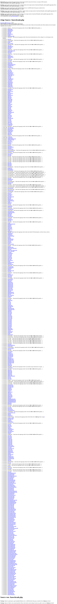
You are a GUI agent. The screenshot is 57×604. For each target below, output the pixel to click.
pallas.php (9, 291)
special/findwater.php (11, 552)
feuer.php (9, 108)
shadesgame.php (10, 358)
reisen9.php (10, 326)
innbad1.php (10, 226)
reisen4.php (10, 321)
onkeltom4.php (10, 286)
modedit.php (10, 213)
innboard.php (10, 228)
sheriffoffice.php (10, 359)
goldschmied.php (11, 151)
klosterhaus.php (10, 264)
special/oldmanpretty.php (12, 563)
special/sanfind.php (11, 493)
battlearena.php (10, 118)
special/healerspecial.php (12, 582)
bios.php (9, 55)
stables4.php (10, 372)
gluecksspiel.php (11, 147)
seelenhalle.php (10, 355)
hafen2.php (10, 164)
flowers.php (10, 116)
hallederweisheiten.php (12, 138)
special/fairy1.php (11, 536)
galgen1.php (10, 134)
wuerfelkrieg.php (11, 457)
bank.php (9, 105)
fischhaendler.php (11, 112)
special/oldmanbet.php (12, 561)
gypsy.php (9, 155)
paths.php (9, 294)
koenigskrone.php (11, 270)
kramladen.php (10, 274)
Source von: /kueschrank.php (11, 597)
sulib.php (9, 392)
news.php (9, 271)
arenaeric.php (10, 63)
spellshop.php (10, 367)
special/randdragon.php (12, 581)
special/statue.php (11, 507)
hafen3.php (10, 165)
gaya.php (9, 142)
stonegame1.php (10, 385)
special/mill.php (10, 525)
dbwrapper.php (10, 127)
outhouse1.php (10, 289)
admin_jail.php (10, 43)
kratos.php (9, 249)
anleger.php (10, 47)
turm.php (9, 424)
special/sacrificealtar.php (12, 487)
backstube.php (10, 82)
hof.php (9, 201)
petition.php (10, 296)
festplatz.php (10, 100)
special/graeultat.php (11, 574)
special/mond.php (11, 527)
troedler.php (10, 420)
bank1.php (9, 107)
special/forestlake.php (11, 556)
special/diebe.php (11, 518)
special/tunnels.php (11, 529)
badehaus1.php (10, 86)
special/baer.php (10, 484)
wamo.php (9, 435)
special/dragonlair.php (11, 524)
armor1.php (10, 70)
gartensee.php (10, 141)
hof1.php (9, 203)
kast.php (9, 243)
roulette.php (10, 332)
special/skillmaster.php (12, 503)
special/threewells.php (12, 531)
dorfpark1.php (10, 34)
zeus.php (9, 466)
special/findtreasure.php (12, 550)
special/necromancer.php (12, 553)
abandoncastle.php (11, 36)
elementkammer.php (11, 50)
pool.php (9, 297)
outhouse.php (10, 288)
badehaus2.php (10, 89)
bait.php (9, 103)
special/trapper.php (11, 537)
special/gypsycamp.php (12, 578)
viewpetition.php (11, 431)
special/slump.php (11, 505)
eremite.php (10, 60)
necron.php (10, 242)
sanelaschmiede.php (11, 345)
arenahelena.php (10, 65)
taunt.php (9, 397)
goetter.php (10, 148)
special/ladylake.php (11, 591)
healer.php (9, 178)
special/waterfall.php (11, 557)
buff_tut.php (10, 123)
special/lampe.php (11, 593)
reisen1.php (10, 315)
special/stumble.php (11, 519)
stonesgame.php (10, 386)
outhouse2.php (10, 290)
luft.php (9, 261)
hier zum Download (14, 16)
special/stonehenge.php (12, 517)
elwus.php (9, 52)
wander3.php (10, 441)
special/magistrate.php (12, 515)
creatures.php (10, 85)
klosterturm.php (10, 266)
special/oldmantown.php (12, 569)
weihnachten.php (11, 452)
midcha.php (10, 202)
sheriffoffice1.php (11, 360)
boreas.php (9, 66)
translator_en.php (11, 417)
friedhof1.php (10, 131)
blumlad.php (10, 62)
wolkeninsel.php (10, 456)
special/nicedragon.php (12, 555)
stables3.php (10, 371)
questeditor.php (10, 306)
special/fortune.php (11, 558)
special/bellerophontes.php (12, 492)
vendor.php (10, 428)
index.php (9, 220)
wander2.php (10, 440)
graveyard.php (10, 153)
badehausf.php (10, 93)
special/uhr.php (10, 539)
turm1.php (9, 425)
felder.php (9, 98)
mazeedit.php (10, 194)
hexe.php (9, 193)
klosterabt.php (10, 260)
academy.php (10, 41)
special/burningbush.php (12, 502)
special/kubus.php (11, 590)
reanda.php (10, 310)
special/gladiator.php (11, 562)
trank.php (9, 414)
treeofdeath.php (10, 418)
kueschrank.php (10, 188)
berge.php (9, 32)
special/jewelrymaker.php (12, 491)
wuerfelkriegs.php (11, 458)
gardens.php (10, 136)
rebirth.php (10, 311)
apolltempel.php (10, 57)
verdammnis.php (11, 429)
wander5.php (10, 443)
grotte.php (9, 154)
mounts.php (10, 227)
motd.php (9, 225)
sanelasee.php (10, 346)
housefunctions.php (11, 212)
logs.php (9, 246)
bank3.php (9, 111)
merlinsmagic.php (11, 200)
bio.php (9, 42)
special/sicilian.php (11, 497)
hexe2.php (9, 197)
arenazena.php (10, 67)
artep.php (9, 76)
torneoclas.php (10, 409)
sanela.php (9, 344)
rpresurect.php (10, 334)
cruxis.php (9, 90)
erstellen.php (10, 75)
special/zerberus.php (11, 571)
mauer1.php (10, 192)
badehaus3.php (10, 91)
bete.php (9, 35)
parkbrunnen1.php (11, 293)
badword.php (10, 99)
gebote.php (10, 143)
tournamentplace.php (11, 412)
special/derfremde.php (12, 516)
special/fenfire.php (11, 542)
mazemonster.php (11, 196)
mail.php (9, 269)
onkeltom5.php (10, 287)
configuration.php (11, 139)
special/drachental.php (12, 522)
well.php (9, 453)
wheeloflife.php (10, 454)
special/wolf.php (10, 588)
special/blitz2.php (11, 494)
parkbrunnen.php (11, 292)
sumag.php (9, 393)
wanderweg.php (10, 445)
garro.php (9, 33)
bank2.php (9, 109)
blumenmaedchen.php (11, 64)
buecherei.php (10, 73)
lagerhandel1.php (11, 211)
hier (43, 416)
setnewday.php (10, 356)
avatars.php (10, 80)
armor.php (9, 69)
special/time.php (10, 533)
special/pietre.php (11, 575)
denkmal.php (10, 129)
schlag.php (9, 352)
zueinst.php (10, 468)
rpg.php (9, 333)
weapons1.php (10, 450)
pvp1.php (9, 302)
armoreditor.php (10, 72)
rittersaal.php (10, 328)
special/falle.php (10, 540)
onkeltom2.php (10, 284)
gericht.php (10, 146)
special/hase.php (10, 580)
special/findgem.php (11, 546)
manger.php (10, 167)
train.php (9, 413)
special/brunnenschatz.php (12, 500)
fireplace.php (10, 110)
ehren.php (9, 48)
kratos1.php (10, 275)
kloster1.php (10, 258)
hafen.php (9, 162)
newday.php (10, 257)
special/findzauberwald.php (12, 554)
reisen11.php (10, 317)
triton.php (9, 419)
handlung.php (10, 168)
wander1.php (10, 439)
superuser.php (10, 395)
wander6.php (10, 444)
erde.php (9, 58)
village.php (10, 432)
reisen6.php (10, 323)
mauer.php (9, 183)
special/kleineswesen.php (12, 585)
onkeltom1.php (10, 283)
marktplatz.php (10, 179)
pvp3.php (9, 304)
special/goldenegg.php (12, 570)
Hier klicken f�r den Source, (5, 22)
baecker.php (10, 101)
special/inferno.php (11, 485)
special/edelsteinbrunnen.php (13, 528)
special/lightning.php (11, 501)
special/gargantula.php (12, 560)
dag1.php (9, 94)
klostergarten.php (11, 262)
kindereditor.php (10, 247)
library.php (9, 215)
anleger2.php (10, 51)
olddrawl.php (10, 280)
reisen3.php (10, 320)
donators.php (10, 29)
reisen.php (9, 314)
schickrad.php (10, 351)
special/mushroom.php (12, 551)
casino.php (9, 132)
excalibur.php (10, 79)
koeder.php (10, 268)
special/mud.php (10, 543)
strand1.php (10, 388)
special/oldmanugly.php (12, 573)
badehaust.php (10, 95)
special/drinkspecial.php (12, 526)
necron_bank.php (11, 244)
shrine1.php (10, 364)
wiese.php (9, 455)
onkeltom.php (10, 282)
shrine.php (9, 363)
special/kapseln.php (11, 583)
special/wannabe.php (11, 565)
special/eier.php (10, 530)
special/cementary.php (11, 510)
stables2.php (10, 370)
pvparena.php (10, 305)
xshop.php (9, 460)
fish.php (9, 114)
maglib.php (10, 263)
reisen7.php (10, 324)
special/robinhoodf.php (12, 483)
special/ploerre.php (11, 577)
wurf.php (9, 459)
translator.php (10, 415)
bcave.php (9, 120)
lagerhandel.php (10, 209)
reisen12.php (10, 318)
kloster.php (10, 256)
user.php (9, 427)
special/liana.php (11, 499)
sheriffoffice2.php (11, 361)
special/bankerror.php (11, 486)
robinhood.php (10, 329)
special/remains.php (11, 594)
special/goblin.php (11, 568)
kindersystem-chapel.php (12, 248)
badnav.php (10, 97)
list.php (9, 229)
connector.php (10, 81)
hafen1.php (10, 163)
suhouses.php (10, 391)
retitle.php (9, 327)
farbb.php (9, 96)
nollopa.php (10, 276)
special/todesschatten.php (12, 535)
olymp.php (9, 281)
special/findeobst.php (11, 544)
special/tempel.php (11, 511)
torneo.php (9, 407)
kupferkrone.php (10, 190)
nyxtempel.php (10, 279)
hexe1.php (9, 195)
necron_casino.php (11, 251)
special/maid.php (11, 521)
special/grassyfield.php (12, 576)
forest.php (9, 119)
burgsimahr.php (10, 130)
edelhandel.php (10, 46)
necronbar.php (10, 253)
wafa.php (9, 433)
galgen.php (10, 133)
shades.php (10, 357)
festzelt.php (10, 102)
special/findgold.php (11, 548)
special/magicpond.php (12, 513)
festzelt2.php (10, 106)
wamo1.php (10, 436)
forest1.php (10, 121)
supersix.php (10, 394)
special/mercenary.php (12, 523)
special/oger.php (10, 559)
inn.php (9, 222)
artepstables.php (10, 78)
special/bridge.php (11, 498)
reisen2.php (10, 319)
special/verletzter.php (11, 547)
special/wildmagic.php (12, 586)
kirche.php (9, 252)
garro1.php (9, 140)
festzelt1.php (10, 104)
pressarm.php (10, 300)
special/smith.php (11, 489)
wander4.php (10, 442)
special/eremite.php (11, 534)
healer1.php (10, 180)
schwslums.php (10, 354)
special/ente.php (10, 532)
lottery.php (9, 259)
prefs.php (9, 299)
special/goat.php (10, 566)
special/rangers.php (11, 584)
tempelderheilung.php (11, 398)
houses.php (10, 214)
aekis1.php (9, 45)
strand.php (9, 387)
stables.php (10, 369)
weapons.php (10, 449)
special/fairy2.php (11, 538)
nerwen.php (10, 255)
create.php (9, 77)
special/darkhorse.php (11, 514)
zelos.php (9, 462)
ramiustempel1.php (11, 309)
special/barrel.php (11, 490)
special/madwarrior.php (12, 509)
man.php (9, 273)
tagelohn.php (10, 396)
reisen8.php (10, 325)
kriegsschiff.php (10, 169)
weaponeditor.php (11, 448)
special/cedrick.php (11, 508)
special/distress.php (11, 520)
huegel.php (10, 218)
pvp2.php (9, 303)
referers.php (10, 312)
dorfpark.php (10, 31)
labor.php (9, 198)
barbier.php (10, 115)
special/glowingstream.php (12, 564)
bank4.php (9, 113)
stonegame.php (10, 384)
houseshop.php (10, 216)
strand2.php (10, 389)
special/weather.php (11, 579)
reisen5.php (10, 322)
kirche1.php (10, 254)
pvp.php (9, 301)
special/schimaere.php (11, 495)
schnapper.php (10, 353)
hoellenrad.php (10, 199)
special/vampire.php (11, 541)
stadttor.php (10, 373)
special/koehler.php (11, 587)
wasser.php (10, 447)
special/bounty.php (11, 496)
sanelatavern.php (11, 348)
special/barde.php (11, 488)
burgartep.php (10, 124)
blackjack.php (10, 56)
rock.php (9, 330)
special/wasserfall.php (11, 567)
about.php (9, 39)
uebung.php (10, 426)
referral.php (10, 313)
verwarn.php (10, 430)
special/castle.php (11, 506)
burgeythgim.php (11, 128)
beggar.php (10, 122)
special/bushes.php (11, 504)
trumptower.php (10, 421)
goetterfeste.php (10, 149)
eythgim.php (10, 83)
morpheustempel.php (11, 223)
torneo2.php (10, 408)
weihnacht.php (10, 451)
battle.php (9, 117)
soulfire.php (10, 365)
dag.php (9, 92)
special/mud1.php (11, 549)
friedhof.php (10, 125)
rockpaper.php (10, 331)
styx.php (9, 390)
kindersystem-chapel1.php (12, 250)
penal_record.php (11, 295)
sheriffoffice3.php (11, 362)
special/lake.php (10, 592)
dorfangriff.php (10, 30)
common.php (10, 137)
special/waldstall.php (11, 545)
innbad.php (10, 224)
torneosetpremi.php (11, 410)
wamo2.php (10, 437)
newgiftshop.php (11, 267)
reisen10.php (10, 316)
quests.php (9, 307)
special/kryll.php (11, 589)
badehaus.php (10, 84)
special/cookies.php (11, 512)
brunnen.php (10, 71)
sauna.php (9, 349)
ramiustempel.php (11, 308)
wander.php (10, 438)
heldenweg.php (10, 182)
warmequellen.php (11, 446)
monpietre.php (10, 219)
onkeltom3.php (10, 285)
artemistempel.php (11, 74)
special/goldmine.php (11, 572)
